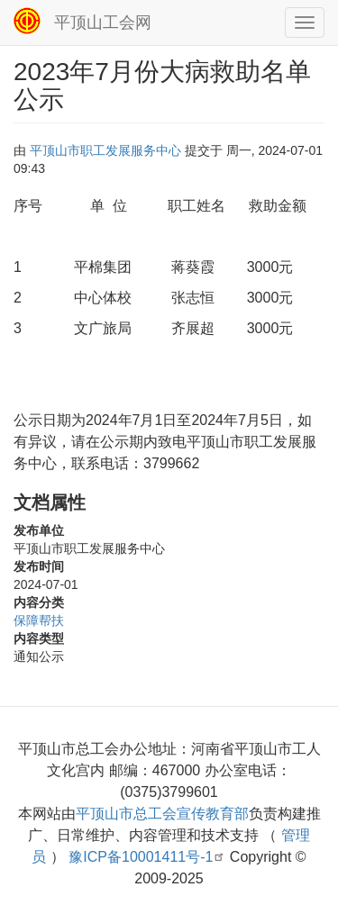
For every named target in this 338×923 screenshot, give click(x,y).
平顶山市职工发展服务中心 (105, 150)
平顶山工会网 (102, 23)
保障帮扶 (39, 620)
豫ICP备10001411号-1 (147, 856)
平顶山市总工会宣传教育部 (162, 813)
